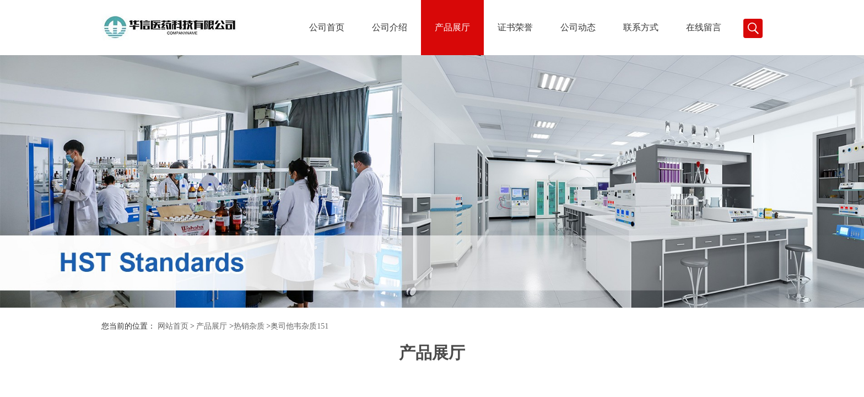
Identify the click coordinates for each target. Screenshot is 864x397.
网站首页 (173, 326)
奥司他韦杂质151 (299, 326)
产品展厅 (452, 27)
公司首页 (326, 27)
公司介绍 (389, 27)
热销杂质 (249, 326)
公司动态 (578, 27)
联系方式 (640, 27)
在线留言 (703, 27)
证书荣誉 (515, 27)
